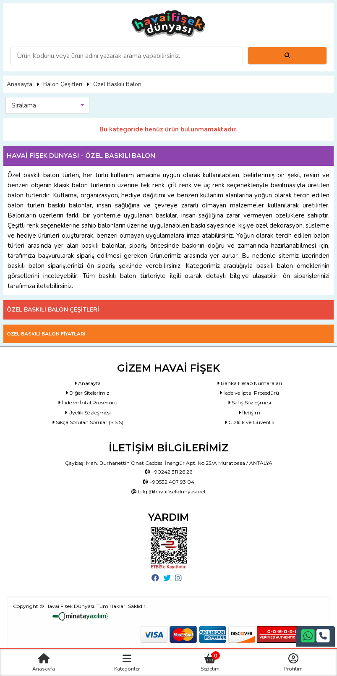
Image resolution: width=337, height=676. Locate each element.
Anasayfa (19, 84)
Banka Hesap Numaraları (249, 383)
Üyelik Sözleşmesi (88, 412)
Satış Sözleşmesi (249, 402)
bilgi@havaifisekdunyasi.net (168, 491)
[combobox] (47, 105)
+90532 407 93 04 (168, 482)
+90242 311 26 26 (168, 472)
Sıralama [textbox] (23, 105)
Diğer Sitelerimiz (87, 393)
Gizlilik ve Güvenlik (249, 422)
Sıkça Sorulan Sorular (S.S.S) (87, 422)
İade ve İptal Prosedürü (249, 393)
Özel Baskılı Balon (117, 84)
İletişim (249, 412)
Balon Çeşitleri (62, 84)
